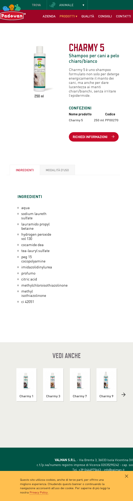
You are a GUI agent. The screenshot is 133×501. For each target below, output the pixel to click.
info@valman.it (114, 469)
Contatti (123, 16)
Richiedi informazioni (94, 137)
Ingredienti (25, 170)
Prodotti (68, 16)
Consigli (105, 16)
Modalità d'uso (57, 170)
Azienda (49, 16)
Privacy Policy (39, 492)
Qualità (87, 16)
